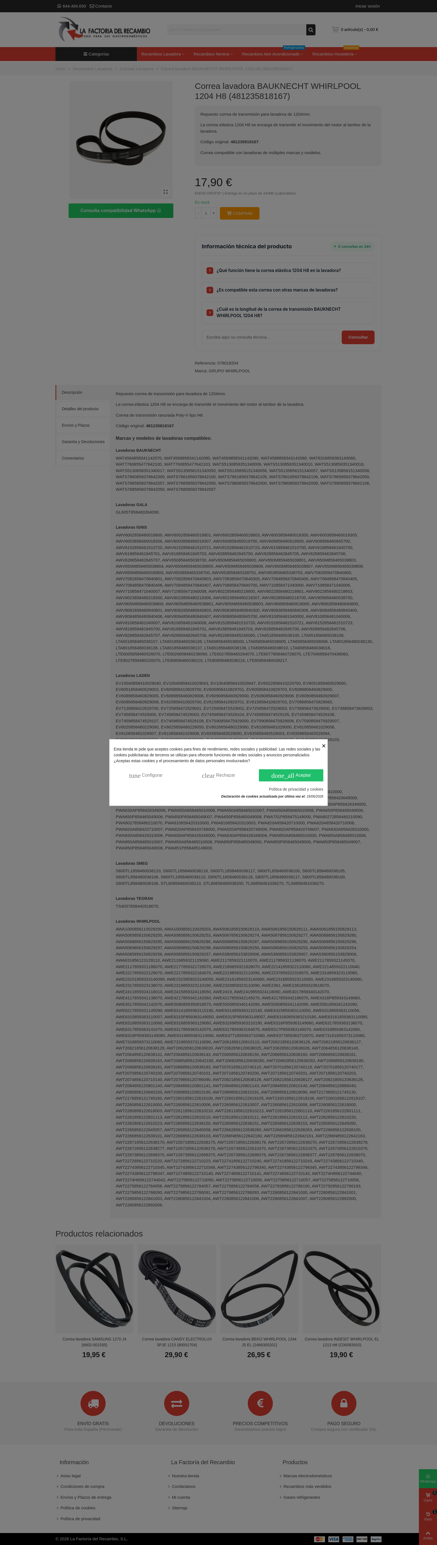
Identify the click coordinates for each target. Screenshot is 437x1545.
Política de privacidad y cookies (296, 789)
